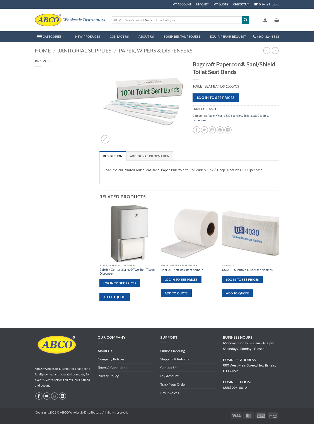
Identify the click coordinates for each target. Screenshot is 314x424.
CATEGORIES (51, 36)
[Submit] (245, 20)
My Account (169, 376)
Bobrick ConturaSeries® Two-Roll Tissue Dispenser (127, 271)
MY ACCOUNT (181, 4)
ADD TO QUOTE (114, 297)
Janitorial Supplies (84, 50)
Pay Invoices (169, 393)
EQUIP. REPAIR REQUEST (228, 36)
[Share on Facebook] (196, 129)
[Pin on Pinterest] (220, 129)
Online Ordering (172, 351)
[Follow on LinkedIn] (62, 396)
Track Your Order (173, 384)
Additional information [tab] (150, 156)
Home (43, 50)
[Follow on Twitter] (46, 396)
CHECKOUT (241, 4)
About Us (105, 351)
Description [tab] (112, 156)
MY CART (202, 4)
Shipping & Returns (174, 359)
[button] (265, 20)
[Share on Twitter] (204, 129)
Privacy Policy (108, 376)
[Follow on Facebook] (39, 396)
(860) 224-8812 (235, 387)
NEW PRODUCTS (87, 36)
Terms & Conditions (112, 367)
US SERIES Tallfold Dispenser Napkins (247, 270)
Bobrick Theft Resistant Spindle (182, 270)
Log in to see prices (216, 98)
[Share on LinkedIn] (228, 129)
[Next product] (266, 50)
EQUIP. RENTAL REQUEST (182, 36)
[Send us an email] (54, 396)
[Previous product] (275, 50)
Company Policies (111, 359)
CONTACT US (119, 36)
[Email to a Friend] (212, 129)
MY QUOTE (220, 4)
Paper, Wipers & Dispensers (156, 50)
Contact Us (168, 367)
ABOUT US (146, 36)
